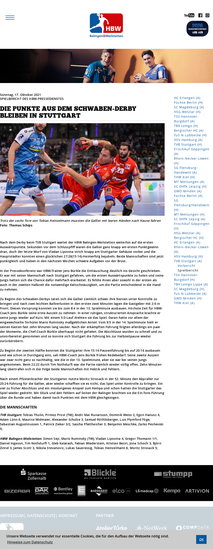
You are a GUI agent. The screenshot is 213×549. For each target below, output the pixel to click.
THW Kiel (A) (184, 303)
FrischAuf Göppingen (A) (191, 151)
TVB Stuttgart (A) (188, 261)
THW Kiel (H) (184, 177)
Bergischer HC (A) (188, 130)
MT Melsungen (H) (189, 214)
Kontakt (68, 515)
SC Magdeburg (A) (189, 107)
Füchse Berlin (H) (188, 102)
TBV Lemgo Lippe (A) (191, 284)
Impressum (12, 515)
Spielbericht (188, 270)
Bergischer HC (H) (189, 238)
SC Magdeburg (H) (189, 289)
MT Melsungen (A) (189, 182)
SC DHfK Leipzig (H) (190, 186)
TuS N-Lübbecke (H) (190, 135)
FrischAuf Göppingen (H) (191, 226)
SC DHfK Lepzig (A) (189, 219)
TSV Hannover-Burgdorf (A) (186, 118)
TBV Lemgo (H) (186, 126)
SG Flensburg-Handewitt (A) (186, 170)
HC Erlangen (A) (187, 98)
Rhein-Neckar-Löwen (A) (191, 249)
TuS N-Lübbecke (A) (190, 293)
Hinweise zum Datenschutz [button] (30, 542)
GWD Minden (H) (188, 298)
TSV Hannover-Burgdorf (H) (186, 277)
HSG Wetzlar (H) (187, 112)
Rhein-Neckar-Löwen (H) (191, 160)
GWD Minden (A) (187, 191)
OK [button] (201, 539)
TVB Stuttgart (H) (188, 144)
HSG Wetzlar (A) (187, 233)
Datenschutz (41, 515)
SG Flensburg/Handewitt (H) (191, 205)
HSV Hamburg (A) (188, 140)
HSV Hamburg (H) (188, 256)
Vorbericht (186, 266)
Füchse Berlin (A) (188, 196)
